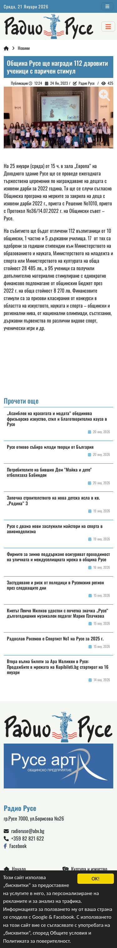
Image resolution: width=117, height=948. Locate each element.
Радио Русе (87, 83)
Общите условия (68, 933)
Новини (24, 48)
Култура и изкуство (84, 869)
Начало (15, 869)
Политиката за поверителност (36, 941)
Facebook (15, 846)
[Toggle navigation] (107, 6)
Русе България (58, 367)
